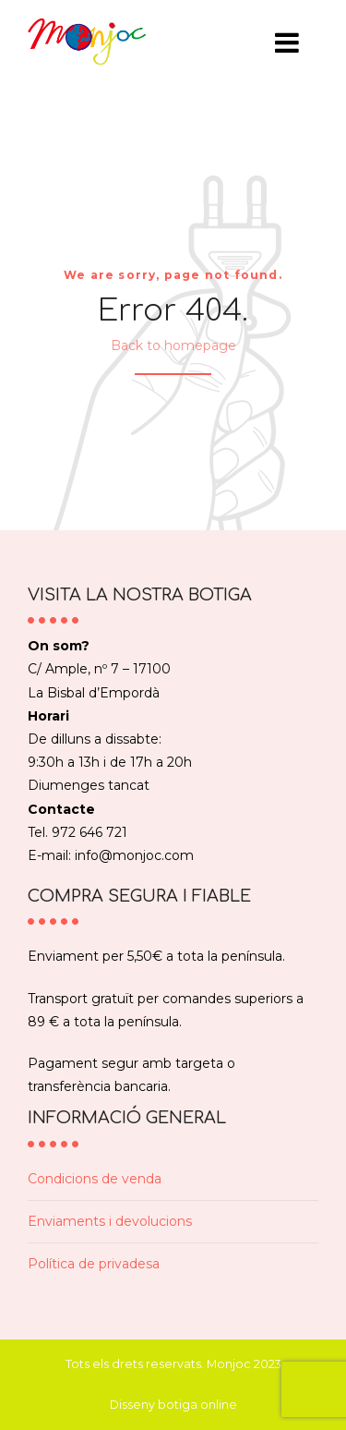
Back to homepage (173, 345)
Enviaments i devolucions (110, 1221)
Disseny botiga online (173, 1405)
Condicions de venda (94, 1178)
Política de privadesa (94, 1263)
